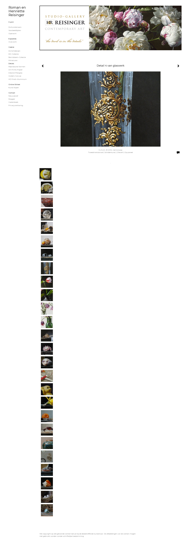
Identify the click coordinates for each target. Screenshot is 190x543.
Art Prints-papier (15, 70)
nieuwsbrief (13, 96)
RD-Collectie (13, 54)
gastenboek (13, 102)
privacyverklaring (15, 105)
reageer (11, 99)
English (11, 22)
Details (11, 63)
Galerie (11, 47)
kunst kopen (13, 87)
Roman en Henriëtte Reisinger (17, 11)
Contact (11, 93)
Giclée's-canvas (14, 76)
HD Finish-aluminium (17, 79)
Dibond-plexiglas (15, 73)
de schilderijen (14, 51)
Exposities (12, 39)
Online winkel (14, 84)
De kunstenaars (14, 27)
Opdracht (12, 33)
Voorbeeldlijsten (14, 30)
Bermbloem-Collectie (17, 57)
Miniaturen (12, 60)
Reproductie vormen (16, 67)
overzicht (12, 42)
